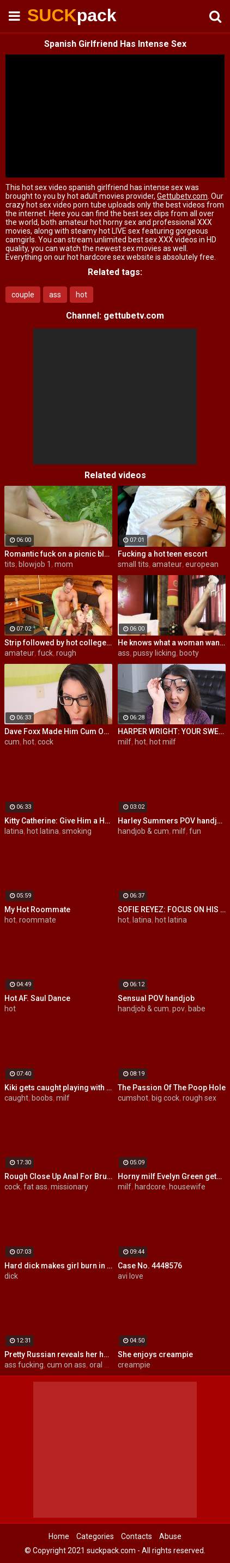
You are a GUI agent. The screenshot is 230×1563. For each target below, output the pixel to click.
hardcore (150, 1186)
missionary (69, 1186)
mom (64, 564)
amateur (167, 564)
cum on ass (66, 1364)
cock (45, 741)
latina (13, 831)
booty (189, 653)
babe (196, 1008)
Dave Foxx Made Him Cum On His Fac (58, 731)
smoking (77, 831)
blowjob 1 (35, 564)
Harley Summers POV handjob (172, 820)
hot (81, 294)
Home (59, 1536)
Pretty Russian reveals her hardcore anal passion (58, 1354)
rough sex (199, 1098)
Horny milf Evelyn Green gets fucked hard (172, 1176)
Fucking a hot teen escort (162, 554)
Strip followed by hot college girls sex (58, 642)
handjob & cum (143, 831)
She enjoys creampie (155, 1354)
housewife (187, 1186)
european (202, 564)
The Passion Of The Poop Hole (172, 1087)
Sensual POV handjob (156, 998)
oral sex (102, 1364)
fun (195, 831)
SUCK (54, 15)
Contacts (136, 1536)
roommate (37, 919)
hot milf (162, 741)
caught (16, 1098)
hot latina (43, 831)
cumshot (133, 1098)
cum (12, 741)
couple (22, 294)
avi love (130, 1276)
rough (66, 653)
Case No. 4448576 (150, 1265)
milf (124, 741)
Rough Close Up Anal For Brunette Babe (58, 1176)
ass (55, 294)
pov (178, 1008)
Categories (95, 1536)
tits (9, 564)
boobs (42, 1098)
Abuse (170, 1536)
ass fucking (24, 1364)
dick (11, 1276)
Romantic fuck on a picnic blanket (58, 554)
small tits (133, 564)
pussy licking (154, 653)
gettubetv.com (134, 315)
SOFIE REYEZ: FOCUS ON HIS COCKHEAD (172, 909)
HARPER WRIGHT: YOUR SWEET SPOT (172, 731)
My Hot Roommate (37, 909)
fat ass (35, 1186)
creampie (134, 1364)
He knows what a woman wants (172, 642)
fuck (45, 653)
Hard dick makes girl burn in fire (58, 1265)
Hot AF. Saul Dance (37, 998)
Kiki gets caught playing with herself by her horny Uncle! (58, 1087)
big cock (165, 1098)
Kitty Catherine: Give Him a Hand (58, 820)
